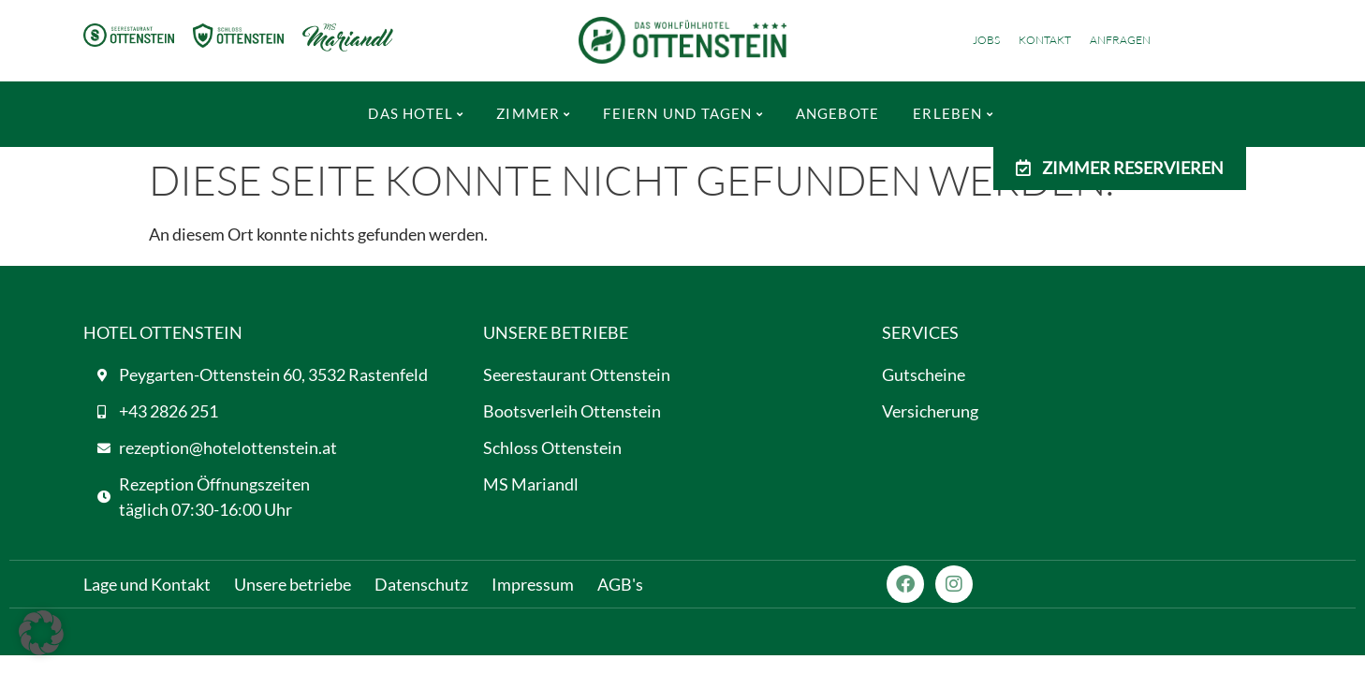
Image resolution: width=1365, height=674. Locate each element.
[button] (41, 633)
